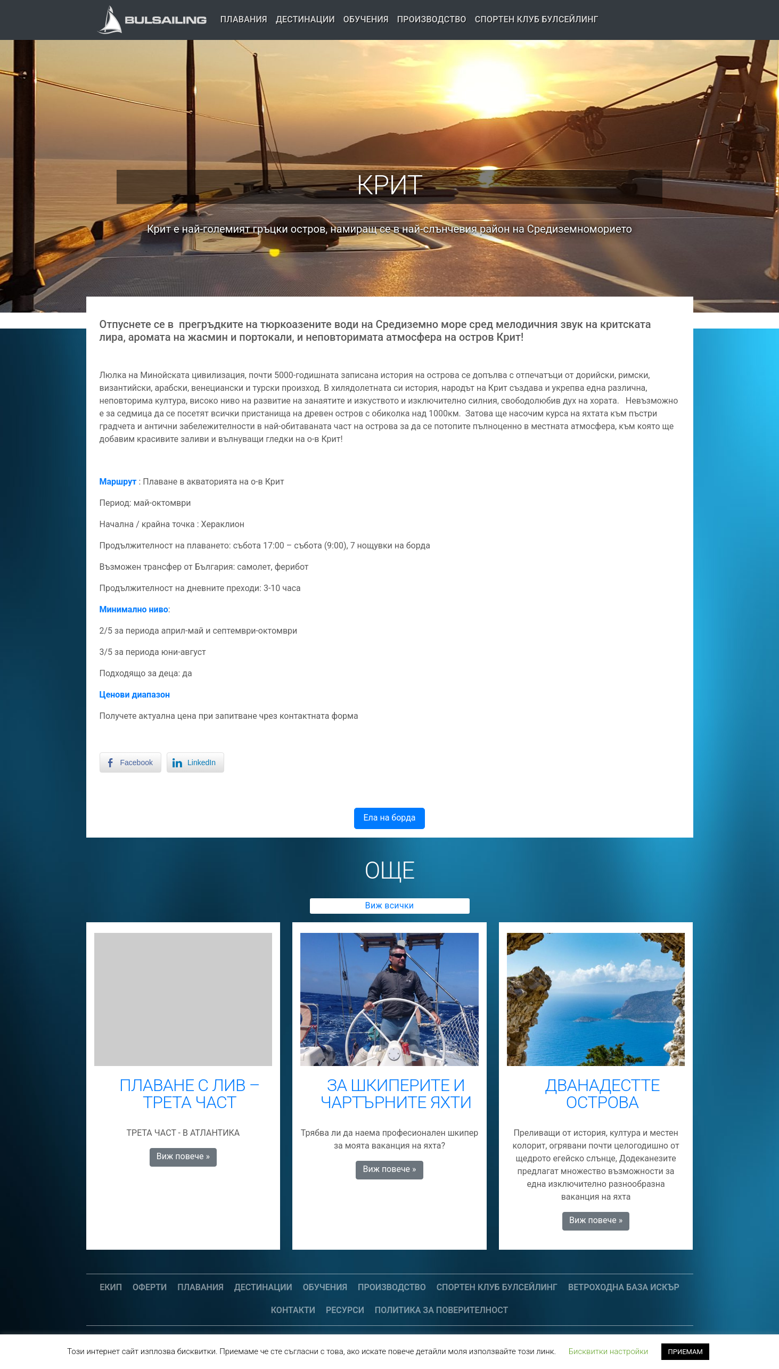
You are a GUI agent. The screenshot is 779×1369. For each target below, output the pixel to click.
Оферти (150, 1287)
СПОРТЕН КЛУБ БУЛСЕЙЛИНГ (536, 19)
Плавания (243, 19)
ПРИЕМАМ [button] (685, 1352)
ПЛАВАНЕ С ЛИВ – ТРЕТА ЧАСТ (189, 1093)
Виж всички (389, 905)
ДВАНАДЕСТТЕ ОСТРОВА (602, 1093)
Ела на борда (389, 818)
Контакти (293, 1310)
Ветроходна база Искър (623, 1287)
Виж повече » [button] (183, 1156)
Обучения (366, 19)
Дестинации (305, 19)
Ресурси (345, 1310)
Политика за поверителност (441, 1310)
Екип (111, 1287)
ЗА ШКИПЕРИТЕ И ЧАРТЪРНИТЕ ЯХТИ (396, 1093)
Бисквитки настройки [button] (609, 1351)
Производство (431, 19)
